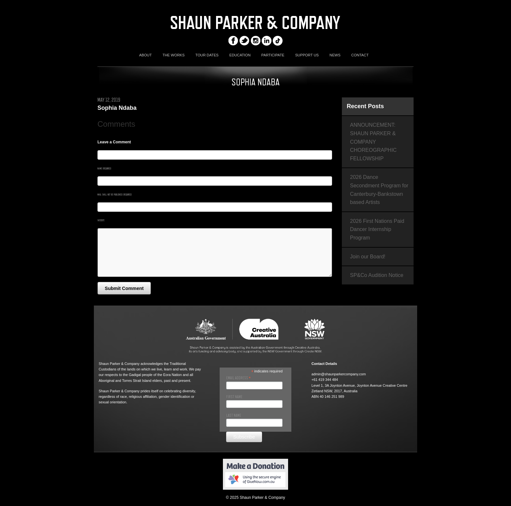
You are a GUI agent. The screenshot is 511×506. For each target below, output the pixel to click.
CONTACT (360, 55)
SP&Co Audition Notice (376, 275)
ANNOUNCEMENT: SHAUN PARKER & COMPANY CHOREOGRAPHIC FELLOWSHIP (373, 141)
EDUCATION (240, 55)
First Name (234, 397)
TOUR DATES (207, 55)
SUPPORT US (307, 55)
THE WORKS (174, 55)
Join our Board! (368, 256)
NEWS (335, 55)
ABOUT (145, 55)
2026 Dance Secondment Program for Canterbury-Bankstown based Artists (379, 189)
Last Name (233, 415)
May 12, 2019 (108, 100)
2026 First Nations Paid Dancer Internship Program (377, 229)
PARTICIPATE (273, 55)
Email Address (238, 378)
